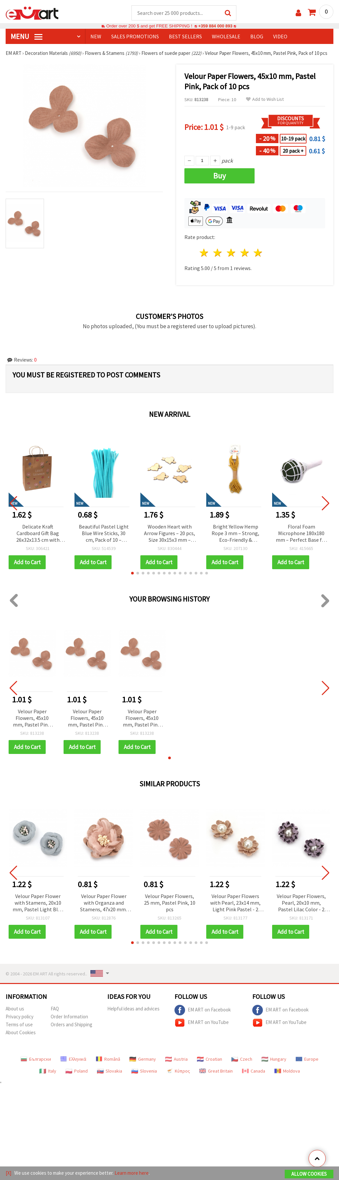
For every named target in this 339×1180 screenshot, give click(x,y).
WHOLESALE (226, 36)
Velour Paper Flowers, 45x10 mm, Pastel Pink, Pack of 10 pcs (32, 718)
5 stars (258, 253)
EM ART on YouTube (201, 1023)
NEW (95, 36)
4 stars (245, 253)
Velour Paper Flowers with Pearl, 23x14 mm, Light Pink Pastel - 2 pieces (235, 903)
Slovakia (109, 1071)
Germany (142, 1059)
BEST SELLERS (185, 36)
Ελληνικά (73, 1059)
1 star (204, 253)
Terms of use (19, 1025)
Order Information (69, 1017)
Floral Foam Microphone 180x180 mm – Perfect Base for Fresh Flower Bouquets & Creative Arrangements (301, 534)
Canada (253, 1071)
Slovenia (144, 1071)
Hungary (274, 1059)
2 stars (218, 253)
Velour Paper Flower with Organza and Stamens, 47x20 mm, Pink (103, 903)
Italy (47, 1071)
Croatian (209, 1059)
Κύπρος (178, 1071)
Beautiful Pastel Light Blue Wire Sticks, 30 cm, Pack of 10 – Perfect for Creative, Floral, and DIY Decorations (104, 534)
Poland (77, 1071)
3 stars (231, 253)
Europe (307, 1059)
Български (36, 1059)
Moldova (287, 1071)
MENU (26, 36)
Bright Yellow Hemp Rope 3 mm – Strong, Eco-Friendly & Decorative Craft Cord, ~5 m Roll (235, 534)
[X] (8, 1173)
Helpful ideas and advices (133, 1009)
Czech (241, 1059)
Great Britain (216, 1071)
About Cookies (21, 1033)
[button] (132, 573)
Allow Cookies (309, 1174)
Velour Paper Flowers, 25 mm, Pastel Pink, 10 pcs (169, 903)
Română (108, 1059)
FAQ (55, 1009)
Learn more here (132, 1173)
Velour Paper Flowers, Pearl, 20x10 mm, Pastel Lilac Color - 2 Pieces (301, 903)
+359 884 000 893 (215, 26)
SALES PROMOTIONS (135, 36)
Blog (256, 36)
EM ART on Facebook (202, 1010)
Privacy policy (19, 1017)
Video (280, 36)
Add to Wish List (265, 99)
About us (15, 1009)
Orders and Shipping (71, 1025)
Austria (176, 1059)
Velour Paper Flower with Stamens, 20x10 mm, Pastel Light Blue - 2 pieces (38, 903)
